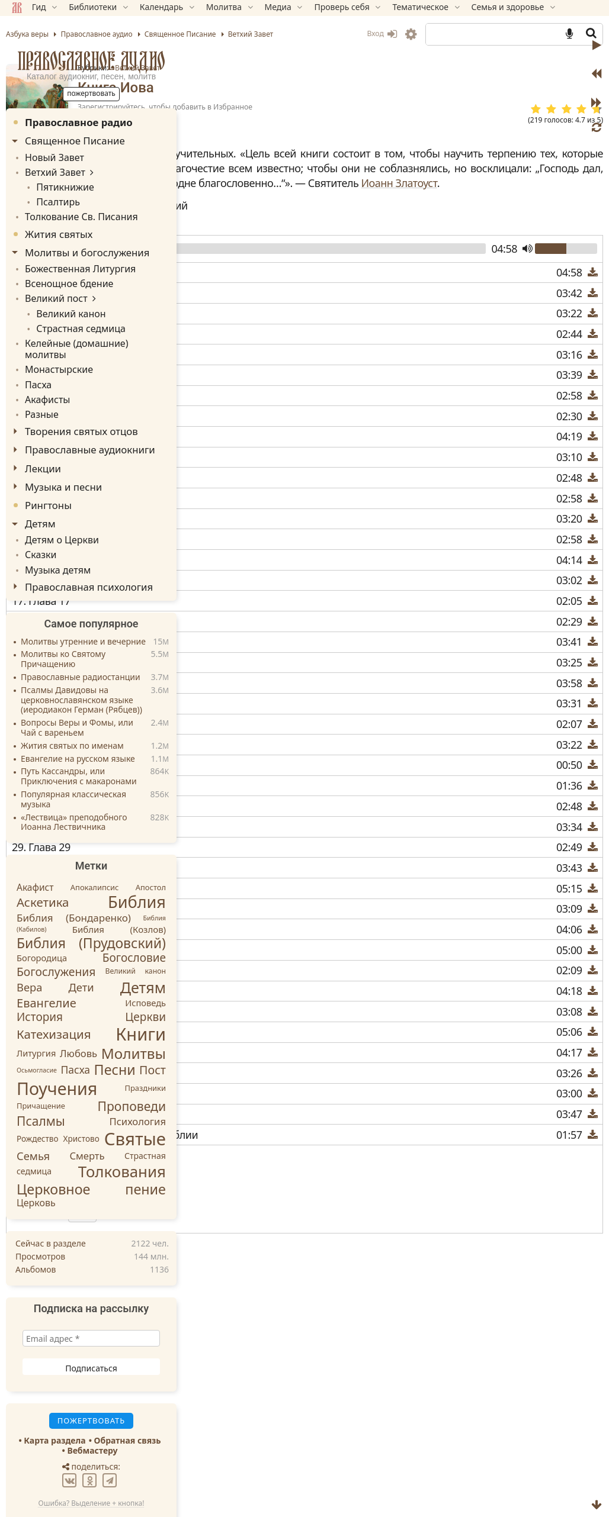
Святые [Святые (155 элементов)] (135, 1101)
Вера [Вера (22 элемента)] (29, 949)
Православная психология (89, 549)
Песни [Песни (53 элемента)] (115, 1032)
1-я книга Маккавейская (277, 1312)
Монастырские (55, 341)
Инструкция (240, 1223)
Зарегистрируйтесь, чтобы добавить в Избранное (364, 107)
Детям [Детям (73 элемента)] (143, 950)
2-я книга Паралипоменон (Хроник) (305, 1354)
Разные (40, 382)
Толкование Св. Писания (74, 210)
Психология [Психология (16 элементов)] (138, 1084)
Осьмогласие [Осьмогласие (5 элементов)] (37, 1033)
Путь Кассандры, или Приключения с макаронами (79, 740)
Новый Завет (50, 156)
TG (426, 1423)
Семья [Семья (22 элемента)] (33, 1118)
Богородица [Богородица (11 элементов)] (42, 920)
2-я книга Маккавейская (277, 1340)
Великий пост (52, 287)
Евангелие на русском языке (78, 722)
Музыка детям (53, 533)
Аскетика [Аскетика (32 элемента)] (43, 865)
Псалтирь (52, 196)
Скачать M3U (243, 1193)
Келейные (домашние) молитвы (89, 328)
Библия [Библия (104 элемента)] (137, 865)
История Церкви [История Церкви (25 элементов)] (91, 979)
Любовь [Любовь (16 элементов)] (78, 1016)
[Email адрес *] (91, 1301)
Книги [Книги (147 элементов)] (141, 997)
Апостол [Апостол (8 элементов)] (151, 850)
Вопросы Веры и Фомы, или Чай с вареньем (77, 691)
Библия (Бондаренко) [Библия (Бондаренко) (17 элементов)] (74, 880)
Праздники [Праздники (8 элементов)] (145, 1051)
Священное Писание (75, 140)
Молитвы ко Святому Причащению (63, 623)
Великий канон (63, 301)
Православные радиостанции (80, 640)
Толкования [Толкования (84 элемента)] (122, 1134)
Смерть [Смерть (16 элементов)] (86, 1118)
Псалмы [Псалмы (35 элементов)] (41, 1083)
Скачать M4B (244, 1208)
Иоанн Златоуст (296, 213)
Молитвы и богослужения (87, 245)
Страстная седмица (72, 314)
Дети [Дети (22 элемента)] (81, 949)
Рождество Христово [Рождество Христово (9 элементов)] (58, 1101)
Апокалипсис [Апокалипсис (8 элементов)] (94, 850)
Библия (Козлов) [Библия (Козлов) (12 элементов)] (119, 892)
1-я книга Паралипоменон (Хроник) (305, 1326)
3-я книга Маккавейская (277, 1368)
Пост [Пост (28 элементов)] (152, 1033)
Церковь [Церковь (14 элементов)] (36, 1165)
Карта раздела (54, 1403)
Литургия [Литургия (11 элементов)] (36, 1016)
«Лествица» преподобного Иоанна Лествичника (74, 785)
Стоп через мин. (271, 1240)
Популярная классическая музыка (73, 762)
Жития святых (58, 227)
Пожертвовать (233, 1403)
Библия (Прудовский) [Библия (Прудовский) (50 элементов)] (91, 905)
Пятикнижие (58, 183)
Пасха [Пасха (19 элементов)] (75, 1033)
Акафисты (45, 368)
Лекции (43, 435)
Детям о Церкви (57, 506)
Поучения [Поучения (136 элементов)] (57, 1050)
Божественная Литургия (73, 260)
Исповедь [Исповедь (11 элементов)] (145, 966)
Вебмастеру (92, 1413)
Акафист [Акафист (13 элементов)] (35, 849)
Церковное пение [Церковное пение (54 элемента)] (91, 1151)
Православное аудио (91, 60)
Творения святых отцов (81, 398)
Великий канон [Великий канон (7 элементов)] (135, 934)
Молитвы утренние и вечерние (83, 605)
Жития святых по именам (72, 709)
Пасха (37, 354)
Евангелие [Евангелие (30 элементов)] (46, 966)
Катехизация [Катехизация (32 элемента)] (54, 996)
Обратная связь (127, 1403)
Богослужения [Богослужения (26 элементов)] (56, 934)
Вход (382, 33)
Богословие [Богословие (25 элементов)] (134, 920)
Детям (40, 491)
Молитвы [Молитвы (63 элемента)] (133, 1016)
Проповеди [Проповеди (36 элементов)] (132, 1069)
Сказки (39, 520)
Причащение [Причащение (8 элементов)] (41, 1069)
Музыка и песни (63, 453)
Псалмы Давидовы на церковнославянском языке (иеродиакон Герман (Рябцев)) (81, 663)
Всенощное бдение (63, 274)
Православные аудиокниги (90, 417)
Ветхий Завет (336, 68)
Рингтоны (48, 472)
